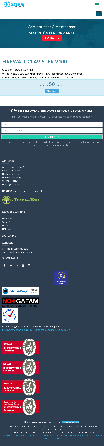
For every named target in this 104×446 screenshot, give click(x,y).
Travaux (68, 426)
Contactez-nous (39, 426)
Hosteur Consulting (11, 177)
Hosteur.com (56, 426)
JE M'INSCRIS (52, 136)
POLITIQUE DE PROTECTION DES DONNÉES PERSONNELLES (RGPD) (67, 432)
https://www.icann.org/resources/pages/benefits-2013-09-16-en (36, 329)
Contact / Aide (12, 426)
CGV (76, 426)
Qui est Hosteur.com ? (13, 166)
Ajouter (52, 91)
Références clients (11, 170)
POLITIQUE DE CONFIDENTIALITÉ (25, 432)
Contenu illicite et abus (53, 429)
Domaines (7, 218)
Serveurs (6, 225)
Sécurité (6, 221)
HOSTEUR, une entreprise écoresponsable (23, 190)
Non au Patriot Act (89, 426)
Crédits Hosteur (10, 180)
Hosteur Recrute (10, 173)
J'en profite (52, 37)
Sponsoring (9, 235)
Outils (25, 426)
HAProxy (6, 228)
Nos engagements (11, 184)
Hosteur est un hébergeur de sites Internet (43, 422)
